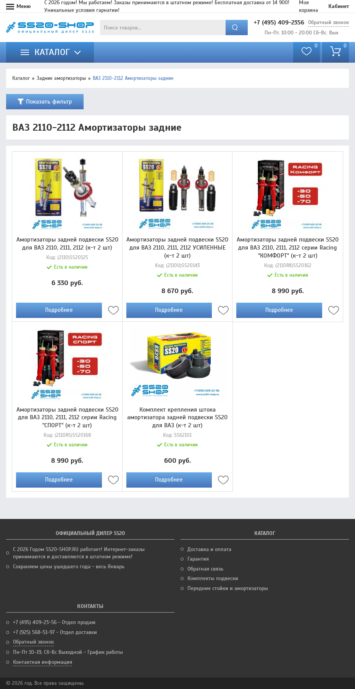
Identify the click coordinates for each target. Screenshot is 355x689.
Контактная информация (42, 662)
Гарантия (198, 559)
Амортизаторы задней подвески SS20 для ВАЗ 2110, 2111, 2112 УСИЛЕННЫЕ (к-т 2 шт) (177, 247)
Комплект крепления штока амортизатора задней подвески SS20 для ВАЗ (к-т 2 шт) (177, 418)
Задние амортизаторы (61, 78)
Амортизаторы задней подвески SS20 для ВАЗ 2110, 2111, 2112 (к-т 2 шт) (67, 243)
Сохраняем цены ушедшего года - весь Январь (68, 566)
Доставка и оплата (209, 549)
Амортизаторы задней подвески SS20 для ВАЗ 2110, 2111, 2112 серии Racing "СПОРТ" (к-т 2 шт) (67, 418)
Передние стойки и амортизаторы (227, 588)
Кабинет (338, 6)
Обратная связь (205, 569)
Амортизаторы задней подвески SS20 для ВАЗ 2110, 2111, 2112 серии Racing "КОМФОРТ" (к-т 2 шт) (288, 247)
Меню (23, 6)
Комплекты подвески (212, 578)
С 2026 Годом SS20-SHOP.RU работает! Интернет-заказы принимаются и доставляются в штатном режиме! (79, 553)
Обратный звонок (328, 22)
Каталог (21, 78)
